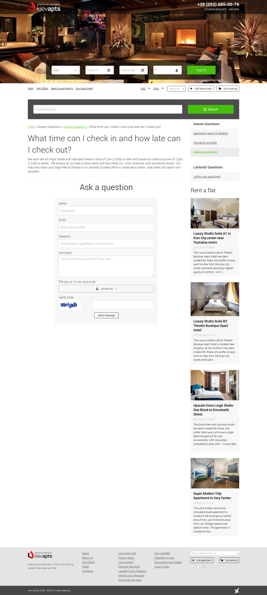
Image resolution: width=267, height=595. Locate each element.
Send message (106, 315)
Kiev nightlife (162, 553)
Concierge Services (130, 580)
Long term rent (127, 553)
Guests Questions (206, 124)
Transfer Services (129, 566)
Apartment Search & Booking (210, 133)
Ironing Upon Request (131, 575)
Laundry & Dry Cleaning (132, 571)
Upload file (106, 289)
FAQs (31, 127)
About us (87, 557)
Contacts (87, 571)
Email (62, 220)
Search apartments (62, 88)
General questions (75, 127)
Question (64, 236)
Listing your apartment (207, 176)
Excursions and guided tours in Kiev (168, 564)
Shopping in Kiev (164, 557)
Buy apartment (84, 88)
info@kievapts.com (215, 9)
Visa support (126, 562)
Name (62, 203)
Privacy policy (126, 557)
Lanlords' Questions (208, 167)
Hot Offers (42, 88)
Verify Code (66, 297)
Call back (234, 9)
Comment (65, 253)
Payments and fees (205, 143)
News (85, 553)
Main (31, 88)
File (77, 282)
